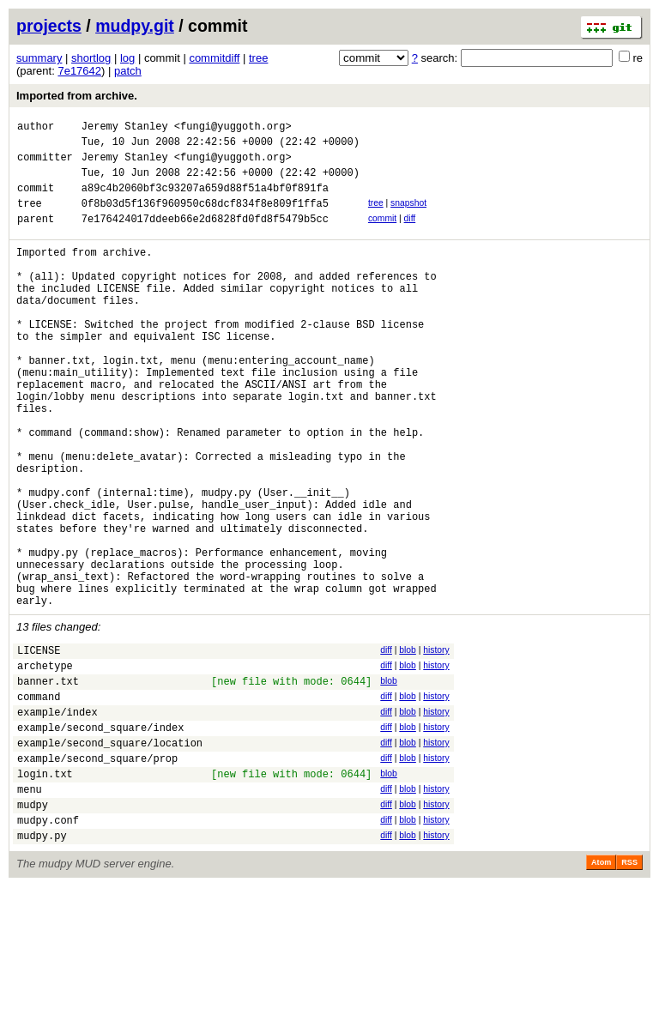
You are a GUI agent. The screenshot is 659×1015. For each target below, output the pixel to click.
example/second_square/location (110, 856)
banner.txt (48, 783)
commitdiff (214, 57)
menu (29, 910)
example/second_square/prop (97, 874)
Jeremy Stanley (125, 128)
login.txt (45, 892)
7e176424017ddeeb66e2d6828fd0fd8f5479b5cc (205, 236)
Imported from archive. (76, 95)
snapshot (408, 216)
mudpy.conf (48, 946)
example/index (57, 820)
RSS (629, 991)
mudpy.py (42, 964)
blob (407, 745)
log (127, 57)
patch (128, 70)
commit (382, 234)
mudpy (32, 928)
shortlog (91, 57)
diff (410, 234)
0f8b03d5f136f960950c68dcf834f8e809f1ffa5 (205, 218)
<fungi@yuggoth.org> (233, 128)
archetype (45, 765)
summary (39, 57)
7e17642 (79, 70)
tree (258, 57)
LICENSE (38, 747)
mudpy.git (134, 25)
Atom (601, 991)
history (436, 745)
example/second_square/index (100, 838)
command (38, 801)
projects (49, 25)
